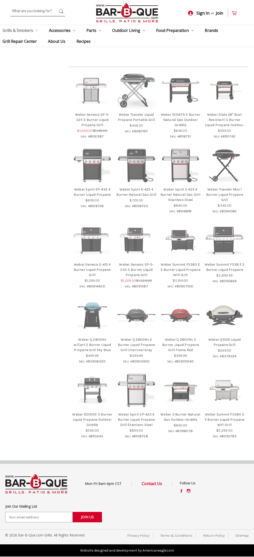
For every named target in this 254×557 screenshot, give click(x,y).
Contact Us (152, 483)
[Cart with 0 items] (236, 13)
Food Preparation (174, 30)
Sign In (198, 13)
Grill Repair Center (19, 41)
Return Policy (214, 535)
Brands (211, 30)
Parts (93, 30)
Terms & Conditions (176, 535)
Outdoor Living (128, 30)
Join (219, 13)
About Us (56, 41)
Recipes (83, 41)
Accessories (62, 30)
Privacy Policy (138, 535)
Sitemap (242, 535)
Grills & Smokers (20, 30)
